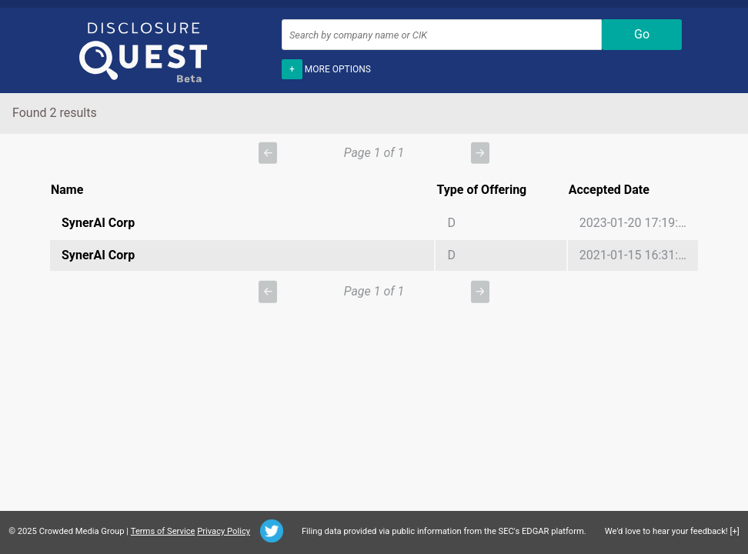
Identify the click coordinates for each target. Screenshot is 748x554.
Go (641, 34)
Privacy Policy (223, 531)
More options (326, 67)
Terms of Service (163, 531)
